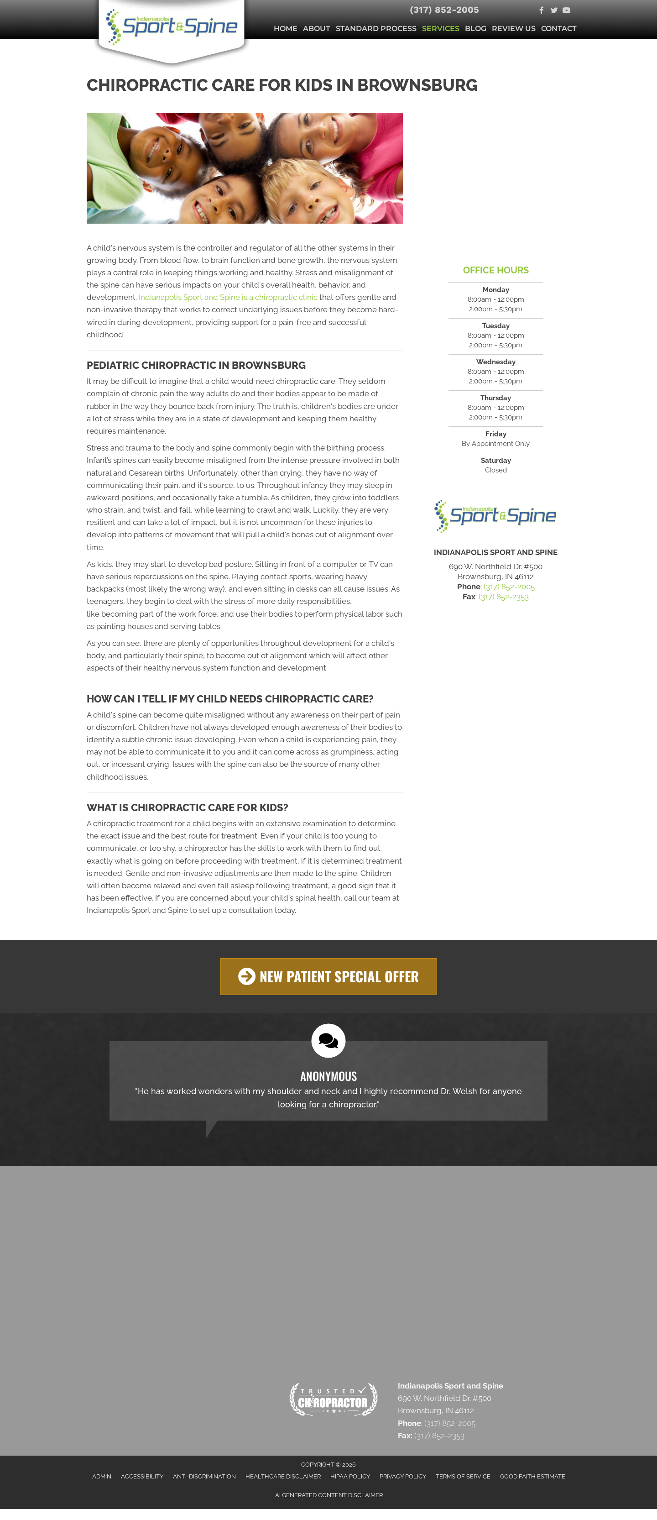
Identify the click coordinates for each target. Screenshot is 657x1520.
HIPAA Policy (350, 1476)
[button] (328, 976)
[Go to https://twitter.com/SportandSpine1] (554, 11)
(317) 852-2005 (444, 9)
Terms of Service (463, 1476)
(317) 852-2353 (504, 596)
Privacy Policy (403, 1476)
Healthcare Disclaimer (283, 1476)
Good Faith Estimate (532, 1476)
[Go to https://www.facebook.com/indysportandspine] (542, 11)
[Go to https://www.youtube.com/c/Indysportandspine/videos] (566, 11)
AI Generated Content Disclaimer (329, 1494)
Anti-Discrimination (204, 1476)
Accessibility (142, 1476)
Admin (101, 1476)
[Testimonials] (329, 1081)
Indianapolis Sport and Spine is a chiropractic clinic (228, 297)
